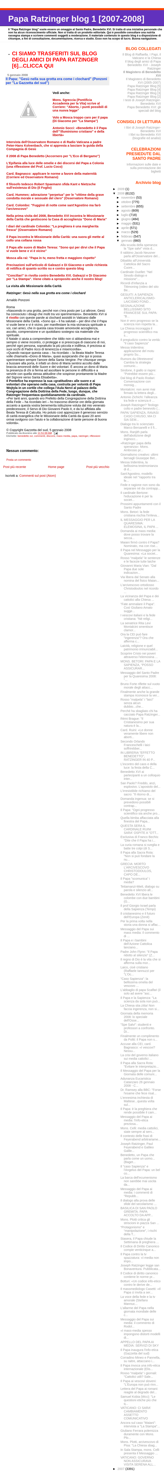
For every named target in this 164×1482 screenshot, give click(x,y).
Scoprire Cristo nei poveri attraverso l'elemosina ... (139, 655)
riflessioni (95, 436)
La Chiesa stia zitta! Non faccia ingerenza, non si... (139, 1007)
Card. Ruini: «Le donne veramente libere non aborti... (136, 733)
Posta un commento (18, 459)
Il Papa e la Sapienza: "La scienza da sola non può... (140, 999)
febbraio (127, 236)
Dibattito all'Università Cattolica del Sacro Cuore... (135, 264)
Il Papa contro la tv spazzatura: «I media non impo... (139, 1257)
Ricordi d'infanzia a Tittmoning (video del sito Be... (139, 286)
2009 (121, 189)
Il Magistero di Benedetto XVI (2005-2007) (143, 80)
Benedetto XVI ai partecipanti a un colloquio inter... (140, 775)
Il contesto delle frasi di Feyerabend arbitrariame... (140, 1137)
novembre (128, 197)
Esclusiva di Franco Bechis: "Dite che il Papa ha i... (139, 838)
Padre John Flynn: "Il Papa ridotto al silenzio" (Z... (139, 953)
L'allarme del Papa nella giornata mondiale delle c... (138, 1311)
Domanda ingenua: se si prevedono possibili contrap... (137, 802)
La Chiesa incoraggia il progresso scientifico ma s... (139, 332)
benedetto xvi (25, 436)
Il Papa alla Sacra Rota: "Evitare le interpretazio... (139, 1064)
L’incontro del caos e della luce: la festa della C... (138, 765)
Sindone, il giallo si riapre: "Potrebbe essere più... (138, 372)
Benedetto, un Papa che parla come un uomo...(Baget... (137, 1158)
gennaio (127, 240)
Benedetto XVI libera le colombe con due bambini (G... (140, 898)
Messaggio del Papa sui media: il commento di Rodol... (137, 1323)
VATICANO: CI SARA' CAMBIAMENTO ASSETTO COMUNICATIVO (135, 1413)
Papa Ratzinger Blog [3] (144, 93)
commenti (39, 436)
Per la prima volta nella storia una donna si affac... (140, 922)
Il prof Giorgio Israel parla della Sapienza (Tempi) (138, 907)
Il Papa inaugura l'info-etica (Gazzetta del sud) (139, 1351)
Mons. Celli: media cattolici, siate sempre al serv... (139, 1129)
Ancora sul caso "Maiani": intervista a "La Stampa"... (140, 1424)
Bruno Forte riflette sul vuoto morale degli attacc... (140, 685)
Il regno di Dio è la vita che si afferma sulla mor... (140, 961)
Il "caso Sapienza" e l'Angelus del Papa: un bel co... (140, 1170)
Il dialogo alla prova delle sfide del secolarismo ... (138, 1202)
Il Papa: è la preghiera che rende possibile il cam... (138, 1110)
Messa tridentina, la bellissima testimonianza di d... (139, 465)
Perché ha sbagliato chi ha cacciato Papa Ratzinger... (140, 712)
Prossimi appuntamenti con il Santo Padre (140, 505)
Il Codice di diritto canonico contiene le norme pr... (139, 1275)
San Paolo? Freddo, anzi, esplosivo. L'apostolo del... (140, 784)
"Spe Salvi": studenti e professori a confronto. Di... (137, 1028)
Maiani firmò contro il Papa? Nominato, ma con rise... (139, 544)
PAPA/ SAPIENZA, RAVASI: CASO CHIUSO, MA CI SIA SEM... (139, 416)
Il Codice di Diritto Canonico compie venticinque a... (139, 1248)
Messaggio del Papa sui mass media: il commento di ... (139, 932)
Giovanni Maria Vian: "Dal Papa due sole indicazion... (138, 569)
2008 (121, 193)
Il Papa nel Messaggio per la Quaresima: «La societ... (140, 551)
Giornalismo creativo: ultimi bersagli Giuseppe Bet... (139, 456)
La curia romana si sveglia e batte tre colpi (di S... (140, 846)
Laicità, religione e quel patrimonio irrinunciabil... (139, 647)
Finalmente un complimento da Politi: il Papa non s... (139, 1037)
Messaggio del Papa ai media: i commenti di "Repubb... (136, 1192)
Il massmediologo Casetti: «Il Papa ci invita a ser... (140, 1290)
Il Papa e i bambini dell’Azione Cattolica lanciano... (136, 944)
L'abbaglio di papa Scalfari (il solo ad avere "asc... (140, 991)
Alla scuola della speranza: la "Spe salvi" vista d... (139, 246)
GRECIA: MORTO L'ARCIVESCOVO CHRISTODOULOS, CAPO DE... (136, 869)
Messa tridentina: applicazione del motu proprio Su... (137, 351)
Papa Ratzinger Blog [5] (144, 86)
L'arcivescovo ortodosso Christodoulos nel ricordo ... (139, 588)
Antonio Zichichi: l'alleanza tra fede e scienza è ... (138, 398)
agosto (126, 210)
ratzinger (83, 436)
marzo (126, 232)
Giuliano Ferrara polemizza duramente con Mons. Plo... (139, 1434)
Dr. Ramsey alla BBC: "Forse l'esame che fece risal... (140, 1091)
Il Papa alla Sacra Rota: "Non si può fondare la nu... (137, 856)
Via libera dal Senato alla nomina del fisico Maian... (139, 578)
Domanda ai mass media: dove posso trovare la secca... (138, 534)
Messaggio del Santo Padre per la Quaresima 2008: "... (139, 676)
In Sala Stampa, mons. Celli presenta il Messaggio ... (139, 1451)
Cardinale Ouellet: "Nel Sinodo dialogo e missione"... (136, 275)
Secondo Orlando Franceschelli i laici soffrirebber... (135, 745)
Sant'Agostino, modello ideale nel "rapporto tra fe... (137, 477)
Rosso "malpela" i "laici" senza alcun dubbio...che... (136, 703)
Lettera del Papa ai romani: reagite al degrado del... (139, 1390)
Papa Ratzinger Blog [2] (144, 96)
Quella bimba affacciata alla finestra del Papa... (139, 819)
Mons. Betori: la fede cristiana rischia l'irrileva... (139, 513)
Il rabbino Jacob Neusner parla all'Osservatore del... (140, 254)
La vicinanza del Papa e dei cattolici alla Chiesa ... (139, 597)
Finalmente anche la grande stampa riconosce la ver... (139, 693)
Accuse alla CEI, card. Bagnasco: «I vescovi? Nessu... (137, 1047)
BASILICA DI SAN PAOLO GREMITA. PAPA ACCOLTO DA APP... (138, 1211)
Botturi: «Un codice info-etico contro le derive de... (140, 1282)
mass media (63, 436)
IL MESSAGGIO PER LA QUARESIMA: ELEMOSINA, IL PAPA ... (139, 523)
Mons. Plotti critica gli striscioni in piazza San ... (139, 1221)
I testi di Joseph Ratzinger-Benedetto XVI (142, 101)
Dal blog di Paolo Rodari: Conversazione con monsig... (137, 381)
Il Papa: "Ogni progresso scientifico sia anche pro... (140, 811)
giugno (126, 219)
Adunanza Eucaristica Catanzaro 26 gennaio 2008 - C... (137, 1082)
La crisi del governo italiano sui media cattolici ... (139, 1056)
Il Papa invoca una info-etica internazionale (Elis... (140, 1367)
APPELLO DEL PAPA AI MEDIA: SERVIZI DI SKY (139, 1343)
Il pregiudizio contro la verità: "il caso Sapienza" (140, 341)
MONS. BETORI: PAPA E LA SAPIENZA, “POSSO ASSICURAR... (140, 665)
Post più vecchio (97, 467)
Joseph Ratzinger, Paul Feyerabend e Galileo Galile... (137, 1147)
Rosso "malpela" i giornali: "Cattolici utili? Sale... (138, 1374)
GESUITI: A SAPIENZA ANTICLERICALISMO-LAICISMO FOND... (137, 298)
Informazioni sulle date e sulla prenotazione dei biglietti (144, 168)
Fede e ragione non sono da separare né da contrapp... (140, 486)
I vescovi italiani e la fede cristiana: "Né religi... (137, 616)
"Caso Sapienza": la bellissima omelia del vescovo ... (136, 982)
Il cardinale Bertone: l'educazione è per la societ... (136, 496)
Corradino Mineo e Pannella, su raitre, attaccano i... (140, 1359)
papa (74, 436)
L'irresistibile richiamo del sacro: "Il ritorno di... (137, 792)
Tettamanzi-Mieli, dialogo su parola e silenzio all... (139, 888)
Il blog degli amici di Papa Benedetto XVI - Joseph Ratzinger (143, 65)
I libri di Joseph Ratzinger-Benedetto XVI (142, 129)
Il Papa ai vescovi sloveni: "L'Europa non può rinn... (139, 1382)
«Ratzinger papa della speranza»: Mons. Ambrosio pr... (135, 446)
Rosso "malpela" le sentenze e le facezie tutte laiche (140, 559)
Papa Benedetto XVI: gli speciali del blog (144, 108)
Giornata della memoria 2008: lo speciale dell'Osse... (136, 1017)
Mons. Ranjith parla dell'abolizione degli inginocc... (135, 435)
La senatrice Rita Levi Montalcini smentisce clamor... (136, 626)
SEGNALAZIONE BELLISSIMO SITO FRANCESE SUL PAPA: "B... (138, 311)
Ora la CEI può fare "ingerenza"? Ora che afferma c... (137, 638)
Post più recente (14, 467)
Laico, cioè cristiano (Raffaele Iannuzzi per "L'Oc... (137, 971)
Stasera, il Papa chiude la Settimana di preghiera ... (139, 1240)
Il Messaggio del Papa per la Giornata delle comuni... (140, 1072)
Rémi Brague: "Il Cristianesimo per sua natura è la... (137, 722)
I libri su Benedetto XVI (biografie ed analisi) (145, 136)
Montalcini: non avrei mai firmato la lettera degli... (138, 391)
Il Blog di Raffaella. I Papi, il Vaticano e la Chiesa (141, 56)
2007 (121, 1469)
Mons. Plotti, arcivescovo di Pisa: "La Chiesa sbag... (139, 1443)
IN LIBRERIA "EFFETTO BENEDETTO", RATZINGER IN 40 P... (137, 756)
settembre (128, 206)
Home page (56, 467)
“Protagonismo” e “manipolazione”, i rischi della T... (138, 1230)
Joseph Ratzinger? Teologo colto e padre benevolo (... (140, 406)
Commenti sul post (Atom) (37, 475)
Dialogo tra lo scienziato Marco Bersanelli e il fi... (138, 425)
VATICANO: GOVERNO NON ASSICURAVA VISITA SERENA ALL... (138, 1461)
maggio (126, 223)
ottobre (126, 202)
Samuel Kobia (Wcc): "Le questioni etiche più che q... (138, 1400)
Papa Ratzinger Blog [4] (144, 89)
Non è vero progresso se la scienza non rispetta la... (139, 322)
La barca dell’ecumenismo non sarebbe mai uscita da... (138, 1181)
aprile (125, 228)
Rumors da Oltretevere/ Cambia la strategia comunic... (136, 362)
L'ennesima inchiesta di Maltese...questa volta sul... (137, 1101)
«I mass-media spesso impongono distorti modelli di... (140, 1334)
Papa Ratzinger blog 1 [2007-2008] (76, 18)
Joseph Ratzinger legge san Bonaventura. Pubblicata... (140, 1267)
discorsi (51, 436)
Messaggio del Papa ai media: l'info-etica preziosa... (136, 1120)
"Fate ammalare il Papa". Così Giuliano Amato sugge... (137, 607)
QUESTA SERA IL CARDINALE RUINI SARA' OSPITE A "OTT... (139, 829)
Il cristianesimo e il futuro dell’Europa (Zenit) (137, 915)
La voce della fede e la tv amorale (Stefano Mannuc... (137, 1300)
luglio (125, 215)
